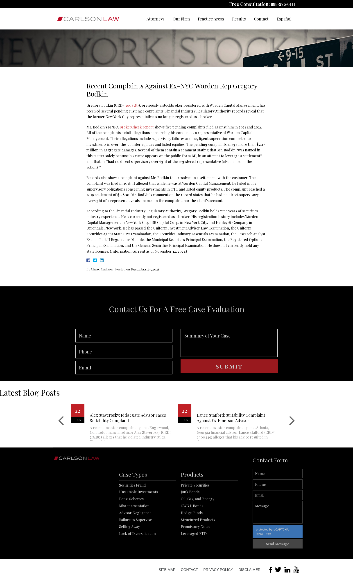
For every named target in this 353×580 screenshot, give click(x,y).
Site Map (166, 570)
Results (239, 19)
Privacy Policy (218, 570)
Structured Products (198, 542)
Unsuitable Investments (138, 515)
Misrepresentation (134, 528)
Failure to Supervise (135, 542)
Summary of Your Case (229, 358)
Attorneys (156, 19)
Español (284, 19)
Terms (284, 534)
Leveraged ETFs (194, 556)
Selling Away (129, 549)
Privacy (275, 534)
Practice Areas (211, 19)
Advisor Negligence (135, 535)
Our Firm (181, 19)
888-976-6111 (283, 4)
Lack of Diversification (137, 556)
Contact (261, 19)
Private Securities (195, 508)
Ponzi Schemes (131, 522)
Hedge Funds (192, 535)
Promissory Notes (195, 549)
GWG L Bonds (192, 528)
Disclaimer (249, 570)
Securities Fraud (132, 508)
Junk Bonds (190, 515)
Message (294, 512)
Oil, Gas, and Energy (197, 522)
